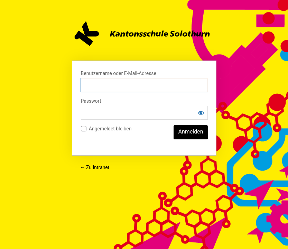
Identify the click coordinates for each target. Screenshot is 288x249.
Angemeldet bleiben (110, 128)
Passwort (91, 101)
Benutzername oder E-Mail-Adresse (119, 73)
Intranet (144, 34)
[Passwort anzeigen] (201, 113)
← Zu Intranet (95, 167)
